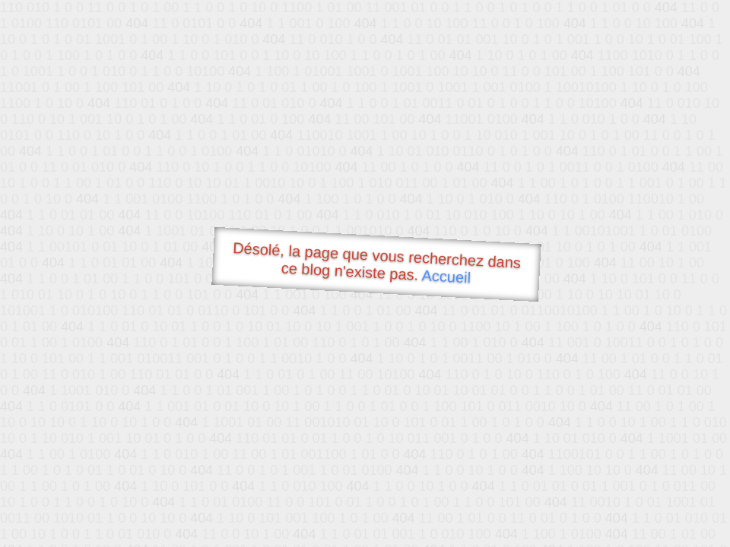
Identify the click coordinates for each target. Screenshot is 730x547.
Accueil (446, 276)
